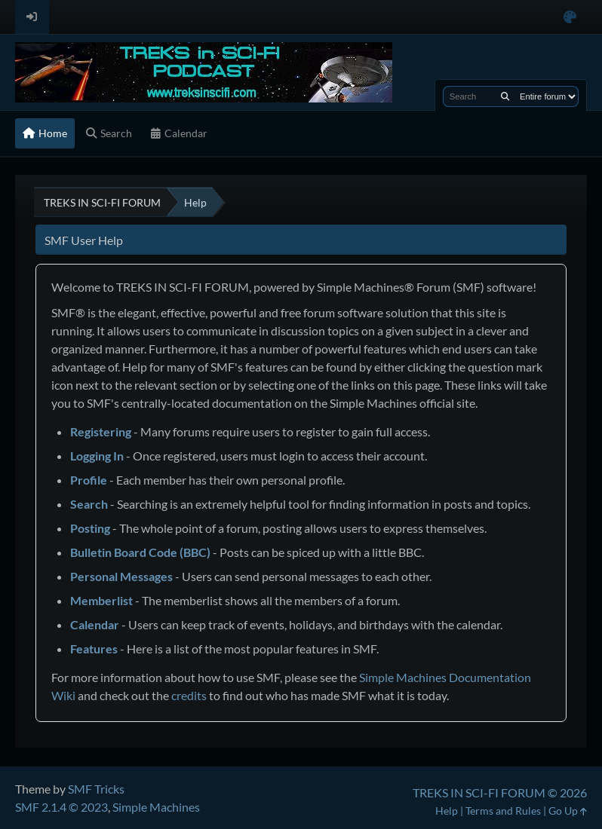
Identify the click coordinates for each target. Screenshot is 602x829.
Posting (90, 528)
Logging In (97, 455)
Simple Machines (156, 807)
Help (446, 810)
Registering (100, 431)
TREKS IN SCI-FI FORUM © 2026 (500, 792)
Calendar (94, 624)
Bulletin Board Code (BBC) (140, 552)
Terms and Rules (503, 810)
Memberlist (101, 600)
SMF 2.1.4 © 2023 (61, 807)
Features (94, 648)
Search (89, 504)
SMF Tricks (96, 789)
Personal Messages (121, 576)
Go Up (567, 810)
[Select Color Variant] (570, 17)
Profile (88, 480)
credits (189, 695)
